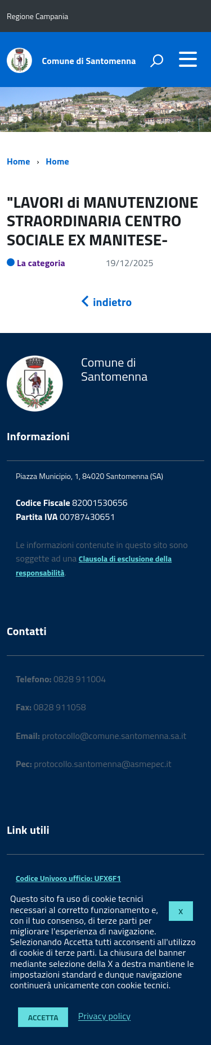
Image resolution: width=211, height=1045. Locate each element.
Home (18, 161)
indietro (105, 302)
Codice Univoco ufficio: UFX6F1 (68, 878)
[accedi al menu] (188, 59)
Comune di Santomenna (89, 60)
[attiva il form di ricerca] (156, 60)
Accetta (43, 1017)
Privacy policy (104, 1016)
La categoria (41, 263)
